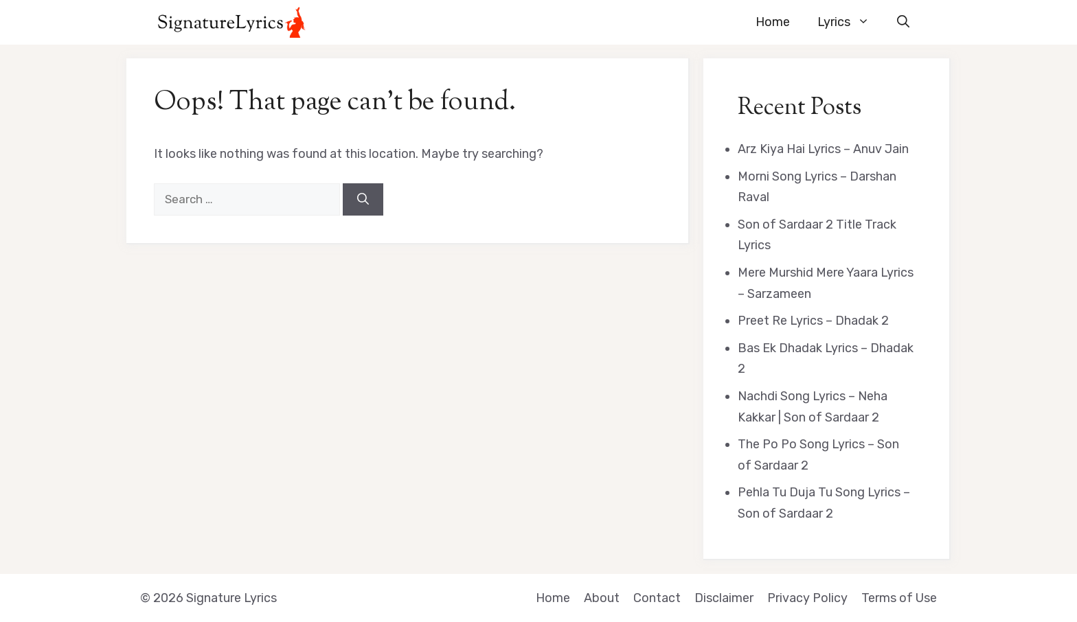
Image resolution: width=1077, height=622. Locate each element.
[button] (903, 22)
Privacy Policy (807, 598)
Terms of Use (899, 598)
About (602, 598)
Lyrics (850, 22)
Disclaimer (723, 598)
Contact (657, 598)
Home (773, 22)
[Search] (363, 199)
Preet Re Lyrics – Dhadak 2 (813, 320)
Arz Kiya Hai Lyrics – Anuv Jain (823, 149)
